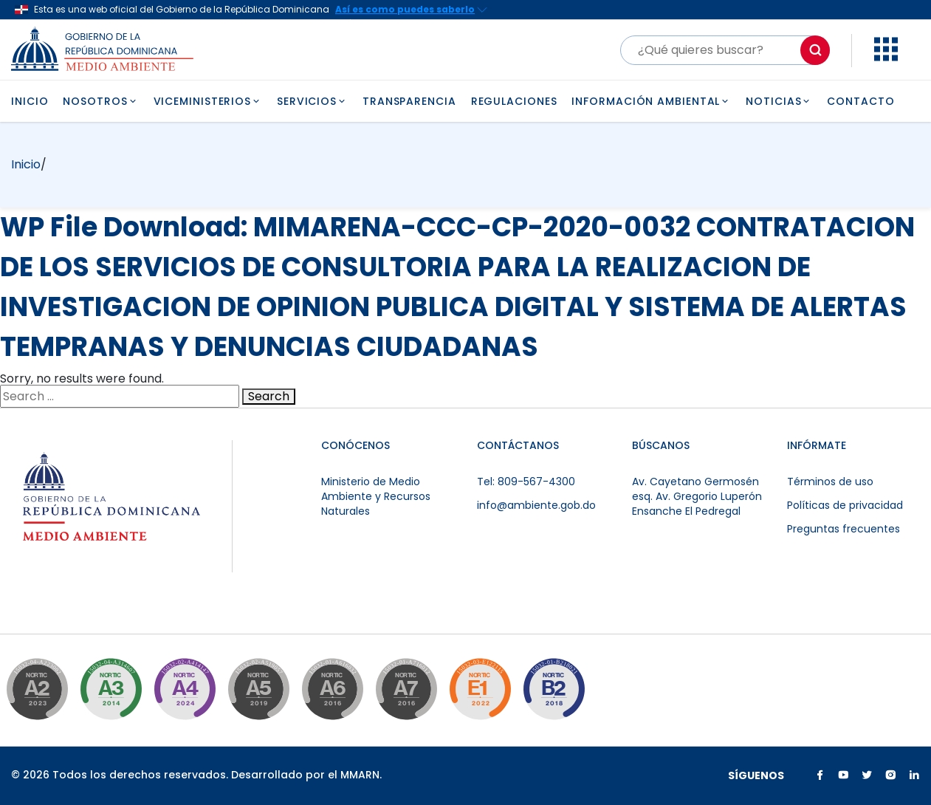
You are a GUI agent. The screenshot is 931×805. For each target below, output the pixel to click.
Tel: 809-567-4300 (526, 481)
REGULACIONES (514, 101)
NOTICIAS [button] (779, 101)
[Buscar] (725, 50)
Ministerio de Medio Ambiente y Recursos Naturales (375, 496)
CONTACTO (860, 101)
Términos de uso (830, 481)
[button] (886, 57)
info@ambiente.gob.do (536, 505)
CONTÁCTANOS (518, 445)
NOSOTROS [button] (100, 101)
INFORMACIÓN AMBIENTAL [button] (651, 101)
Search (268, 396)
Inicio (26, 164)
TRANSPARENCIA (409, 101)
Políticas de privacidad (845, 505)
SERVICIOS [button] (312, 101)
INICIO (29, 101)
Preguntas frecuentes (843, 528)
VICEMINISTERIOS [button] (208, 101)
